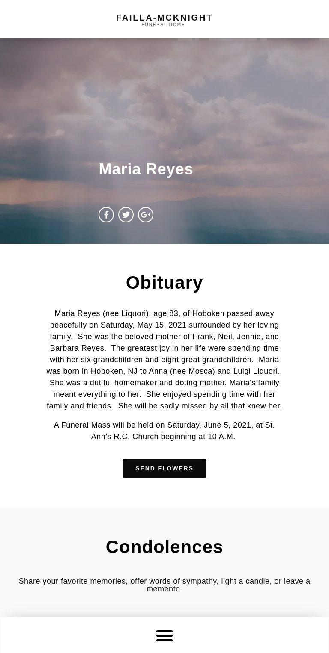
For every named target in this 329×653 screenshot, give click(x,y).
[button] (164, 635)
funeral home (163, 24)
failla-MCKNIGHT (164, 17)
